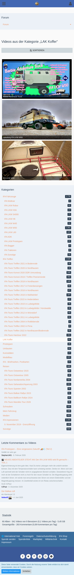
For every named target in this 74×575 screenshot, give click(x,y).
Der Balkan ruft (8, 491)
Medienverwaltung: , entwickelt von (37, 551)
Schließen (26, 571)
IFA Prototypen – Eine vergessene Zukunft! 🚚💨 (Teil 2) (26, 449)
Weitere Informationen (11, 571)
